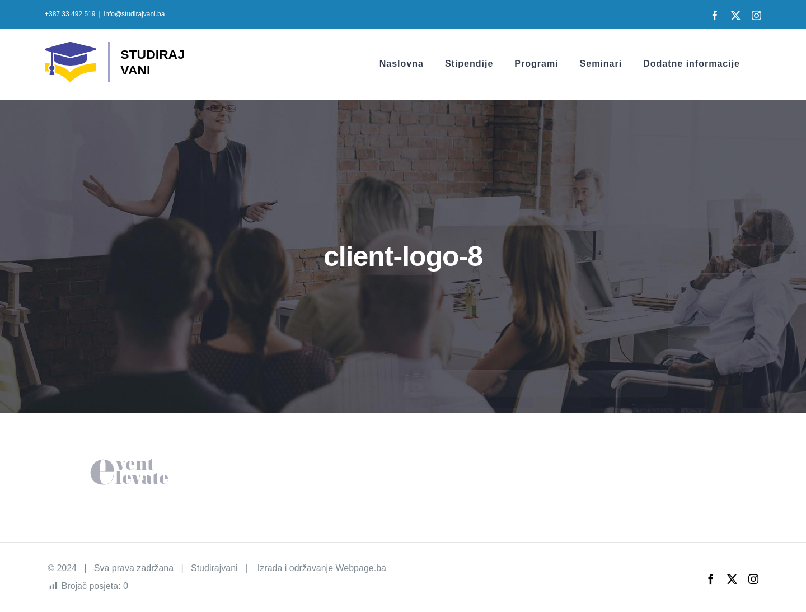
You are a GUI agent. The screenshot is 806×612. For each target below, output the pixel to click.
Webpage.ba (360, 568)
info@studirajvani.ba (134, 14)
